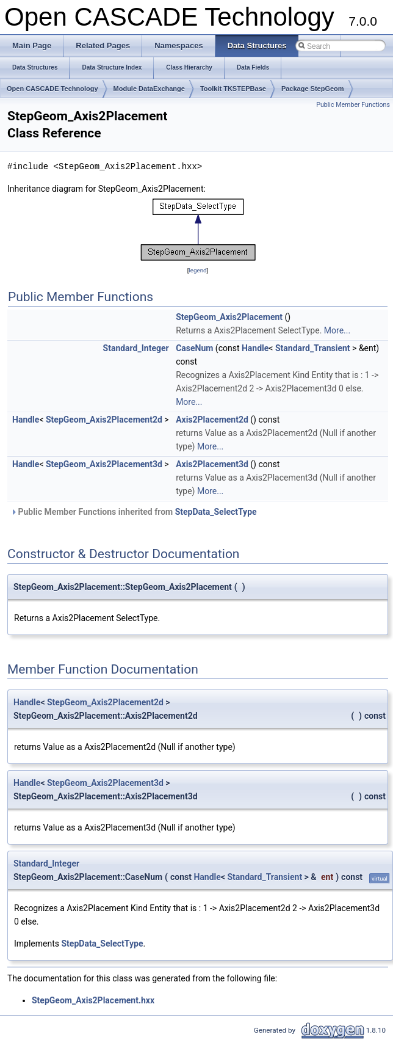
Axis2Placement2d (212, 419)
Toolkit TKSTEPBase (233, 88)
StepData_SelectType (216, 512)
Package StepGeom (312, 88)
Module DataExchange (149, 88)
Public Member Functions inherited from (133, 512)
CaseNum (194, 348)
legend (197, 270)
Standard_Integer (136, 348)
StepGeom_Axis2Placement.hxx (93, 1000)
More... (337, 330)
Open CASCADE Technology (52, 88)
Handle (255, 348)
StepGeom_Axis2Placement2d (104, 419)
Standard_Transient (312, 348)
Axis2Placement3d (212, 464)
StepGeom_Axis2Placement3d (104, 464)
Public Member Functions (353, 105)
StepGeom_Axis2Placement (229, 317)
